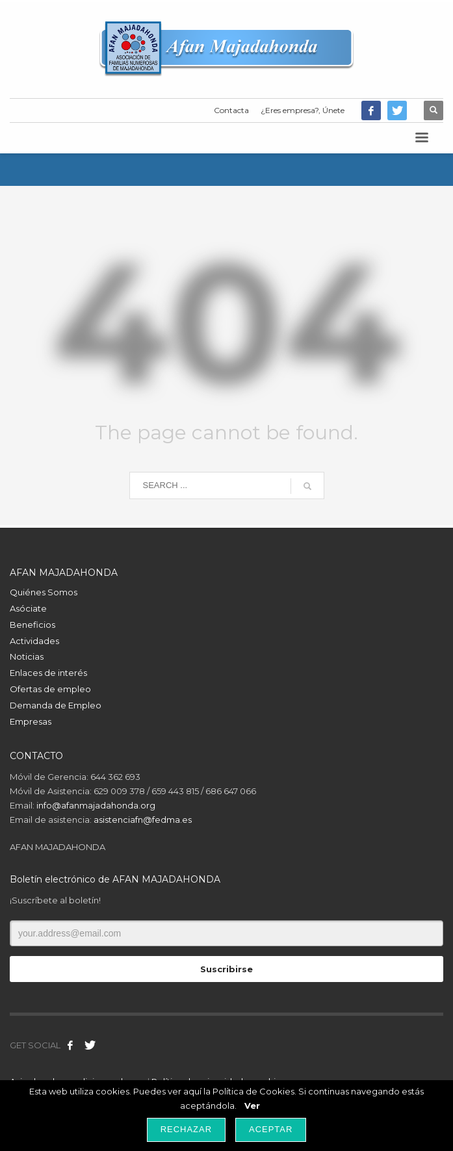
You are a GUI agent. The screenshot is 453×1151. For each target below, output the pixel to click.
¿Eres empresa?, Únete (302, 110)
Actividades (34, 641)
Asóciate (28, 608)
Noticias (27, 656)
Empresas (30, 721)
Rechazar (186, 1129)
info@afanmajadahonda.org (95, 805)
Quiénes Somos (43, 592)
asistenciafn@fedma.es (143, 819)
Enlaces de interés (48, 672)
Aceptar (270, 1129)
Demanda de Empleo (55, 705)
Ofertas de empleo (50, 689)
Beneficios (32, 624)
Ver (252, 1105)
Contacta (231, 110)
